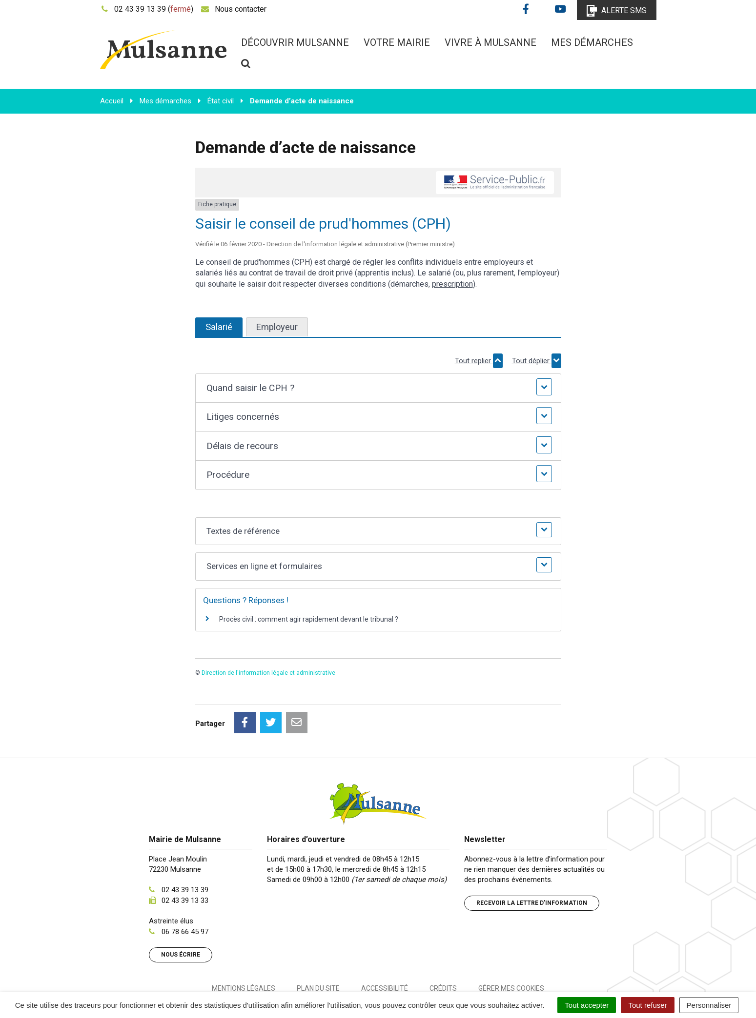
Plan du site (318, 945)
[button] (378, 388)
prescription (452, 284)
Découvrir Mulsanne (295, 42)
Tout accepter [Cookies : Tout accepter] (587, 1005)
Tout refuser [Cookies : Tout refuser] (647, 1005)
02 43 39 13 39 (185, 846)
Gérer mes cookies (511, 945)
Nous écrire (180, 911)
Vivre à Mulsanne (490, 42)
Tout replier (479, 360)
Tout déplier (536, 360)
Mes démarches (592, 42)
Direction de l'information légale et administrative (268, 672)
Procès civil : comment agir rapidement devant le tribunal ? (308, 619)
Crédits (443, 945)
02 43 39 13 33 (185, 857)
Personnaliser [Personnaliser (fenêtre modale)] (709, 1005)
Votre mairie (397, 42)
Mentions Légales (243, 945)
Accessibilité (384, 945)
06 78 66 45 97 (185, 888)
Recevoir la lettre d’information (531, 859)
